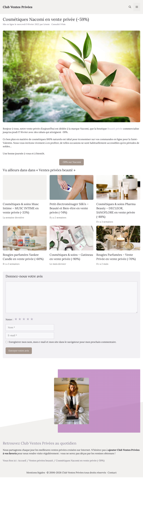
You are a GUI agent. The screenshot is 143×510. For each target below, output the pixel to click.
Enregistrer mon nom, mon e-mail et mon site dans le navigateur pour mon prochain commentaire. (62, 341)
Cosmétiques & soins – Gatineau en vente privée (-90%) (71, 257)
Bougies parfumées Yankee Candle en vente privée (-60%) (23, 257)
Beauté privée (114, 128)
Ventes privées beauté (41, 460)
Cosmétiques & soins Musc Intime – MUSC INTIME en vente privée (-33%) (21, 208)
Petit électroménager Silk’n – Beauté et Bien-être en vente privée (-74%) (69, 208)
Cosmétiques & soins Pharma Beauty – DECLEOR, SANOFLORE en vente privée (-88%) (116, 210)
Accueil (22, 460)
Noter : (9, 319)
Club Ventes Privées (17, 7)
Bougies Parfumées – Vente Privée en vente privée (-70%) (116, 257)
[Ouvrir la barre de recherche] (130, 7)
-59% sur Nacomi (71, 162)
